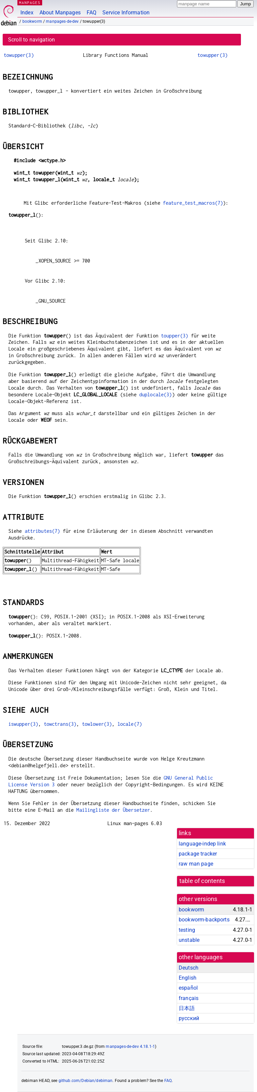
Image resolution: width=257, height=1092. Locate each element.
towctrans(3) (60, 724)
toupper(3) (174, 335)
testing (187, 930)
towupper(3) (19, 55)
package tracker (198, 854)
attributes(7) (42, 531)
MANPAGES (29, 2)
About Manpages (60, 12)
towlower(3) (97, 724)
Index (26, 12)
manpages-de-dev (62, 21)
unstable (189, 940)
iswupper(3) (23, 724)
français (188, 998)
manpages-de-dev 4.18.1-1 (130, 1046)
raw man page (196, 864)
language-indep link (202, 843)
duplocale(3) (155, 394)
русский (189, 1018)
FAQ (91, 12)
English (187, 978)
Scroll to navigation (31, 39)
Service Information (126, 12)
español (188, 988)
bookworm (32, 21)
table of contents (202, 881)
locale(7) (129, 724)
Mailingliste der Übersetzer (113, 810)
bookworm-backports (204, 919)
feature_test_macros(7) (193, 203)
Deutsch (188, 968)
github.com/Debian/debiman (86, 1080)
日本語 (187, 1008)
